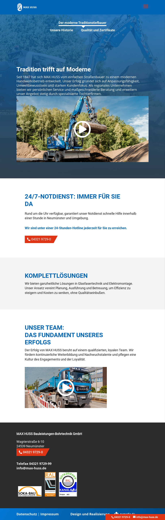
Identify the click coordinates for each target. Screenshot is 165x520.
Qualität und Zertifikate (98, 30)
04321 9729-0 (41, 239)
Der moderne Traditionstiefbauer (82, 23)
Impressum (49, 514)
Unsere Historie (61, 30)
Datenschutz (26, 514)
